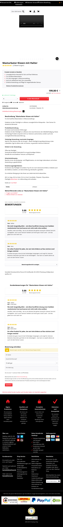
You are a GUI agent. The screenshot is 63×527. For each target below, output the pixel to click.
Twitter (22, 436)
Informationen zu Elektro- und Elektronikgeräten (36, 461)
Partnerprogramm (22, 472)
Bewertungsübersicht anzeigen (39, 264)
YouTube (18, 440)
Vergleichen (6, 102)
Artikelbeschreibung (8, 111)
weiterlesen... (6, 450)
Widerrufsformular (37, 480)
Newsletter (20, 478)
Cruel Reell (14, 183)
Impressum (35, 476)
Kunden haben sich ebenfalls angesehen (35, 392)
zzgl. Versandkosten (56, 93)
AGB (33, 472)
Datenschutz (35, 474)
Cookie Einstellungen (37, 478)
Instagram (22, 440)
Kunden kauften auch (18, 392)
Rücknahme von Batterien (36, 469)
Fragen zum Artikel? (11, 193)
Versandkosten (21, 461)
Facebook (18, 436)
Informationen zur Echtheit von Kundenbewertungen (37, 486)
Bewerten (20, 102)
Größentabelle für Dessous (22, 469)
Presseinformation (37, 465)
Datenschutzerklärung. (22, 376)
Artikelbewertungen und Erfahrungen (24, 464)
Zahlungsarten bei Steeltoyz (22, 475)
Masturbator (14, 179)
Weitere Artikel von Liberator (14, 194)
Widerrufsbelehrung (37, 482)
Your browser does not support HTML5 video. (31, 21)
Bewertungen (19, 111)
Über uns (19, 459)
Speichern (8, 385)
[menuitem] (18, 12)
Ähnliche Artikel (6, 392)
